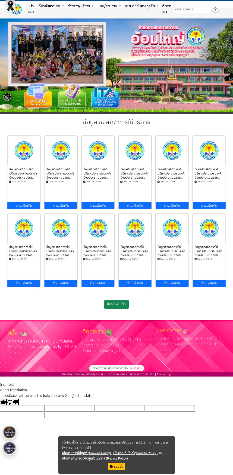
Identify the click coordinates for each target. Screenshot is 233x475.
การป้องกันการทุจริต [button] (140, 6)
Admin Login (164, 374)
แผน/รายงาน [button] (107, 6)
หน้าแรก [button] (31, 9)
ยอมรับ (116, 466)
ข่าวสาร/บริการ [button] (79, 6)
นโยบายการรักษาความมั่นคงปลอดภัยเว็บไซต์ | (128, 374)
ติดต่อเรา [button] (166, 9)
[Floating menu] (7, 97)
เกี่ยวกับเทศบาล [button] (49, 6)
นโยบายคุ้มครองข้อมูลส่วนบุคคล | (81, 374)
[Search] (192, 9)
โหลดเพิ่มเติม (116, 304)
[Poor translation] (13, 402)
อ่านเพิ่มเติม (24, 205)
